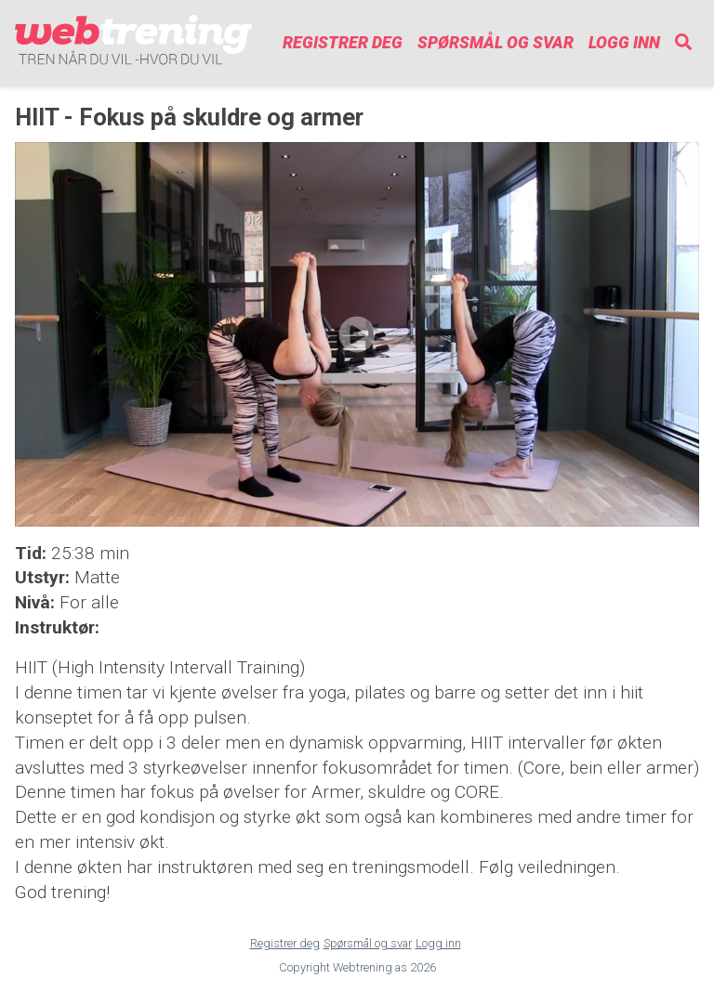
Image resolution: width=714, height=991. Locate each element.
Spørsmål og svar (495, 42)
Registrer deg (343, 42)
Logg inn (624, 42)
